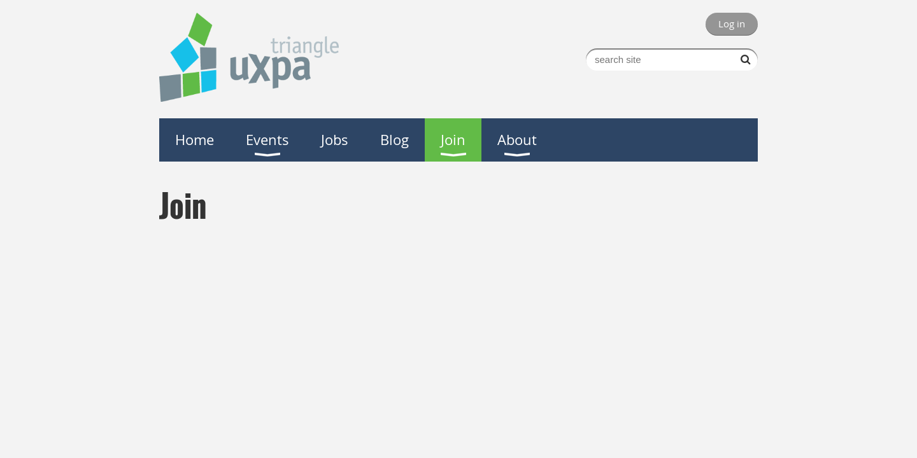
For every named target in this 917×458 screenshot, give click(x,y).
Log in (731, 23)
